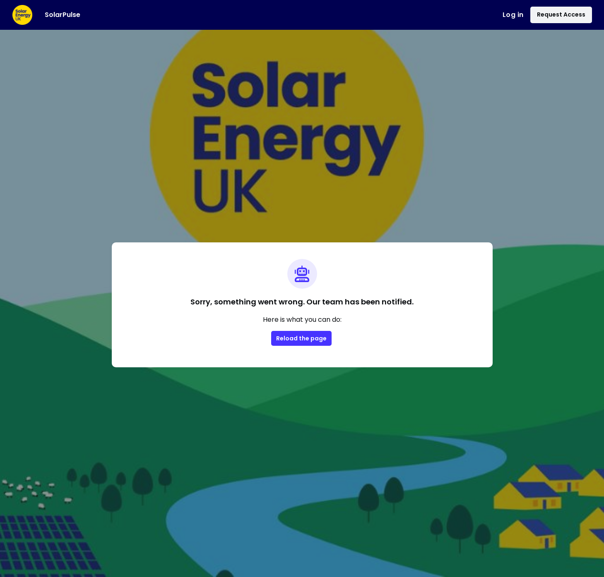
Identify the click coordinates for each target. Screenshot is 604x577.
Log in (513, 14)
